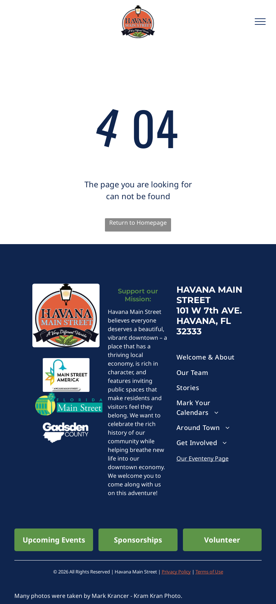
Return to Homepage (138, 222)
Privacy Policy (176, 571)
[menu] (260, 21)
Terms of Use (209, 571)
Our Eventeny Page (202, 458)
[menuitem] (210, 357)
